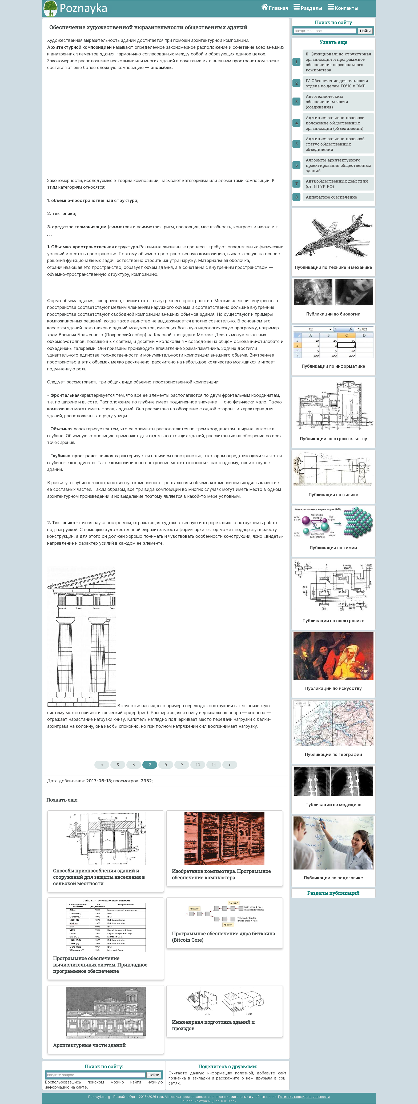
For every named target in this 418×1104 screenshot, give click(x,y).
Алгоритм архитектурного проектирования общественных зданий (338, 165)
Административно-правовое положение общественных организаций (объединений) (335, 123)
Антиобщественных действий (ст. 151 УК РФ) (337, 183)
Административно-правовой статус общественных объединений (335, 144)
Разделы (311, 8)
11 (213, 764)
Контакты (346, 8)
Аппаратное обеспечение (331, 197)
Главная (278, 8)
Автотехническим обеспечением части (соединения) (327, 102)
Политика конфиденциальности (304, 1097)
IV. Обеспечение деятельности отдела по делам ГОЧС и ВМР (337, 83)
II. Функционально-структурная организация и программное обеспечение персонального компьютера (338, 61)
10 (197, 764)
